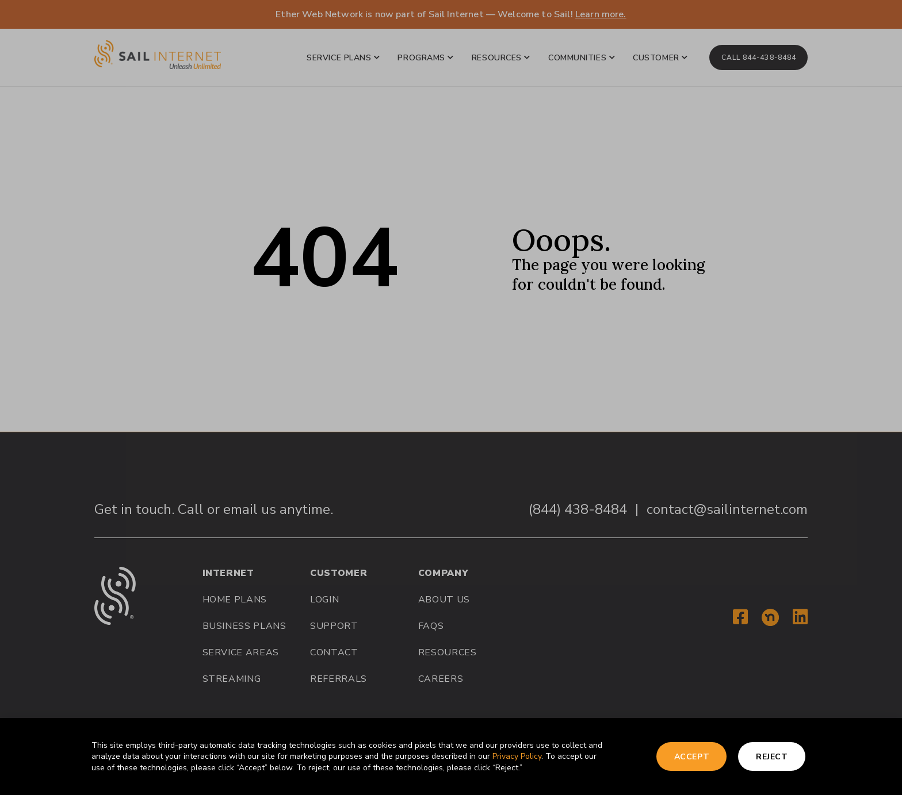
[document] (451, 397)
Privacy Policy (516, 756)
